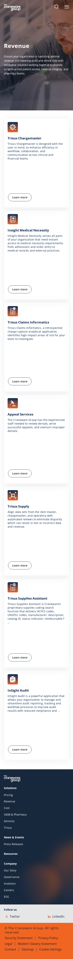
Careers (9, 890)
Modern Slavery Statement (37, 944)
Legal (8, 944)
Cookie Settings (50, 949)
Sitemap (28, 949)
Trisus (8, 827)
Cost (7, 808)
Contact (10, 949)
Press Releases (13, 844)
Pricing (8, 795)
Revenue (9, 801)
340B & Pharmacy (15, 814)
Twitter (12, 916)
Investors (10, 883)
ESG (6, 896)
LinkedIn (56, 916)
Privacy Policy (48, 938)
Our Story (10, 870)
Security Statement (19, 938)
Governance (11, 877)
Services (9, 821)
